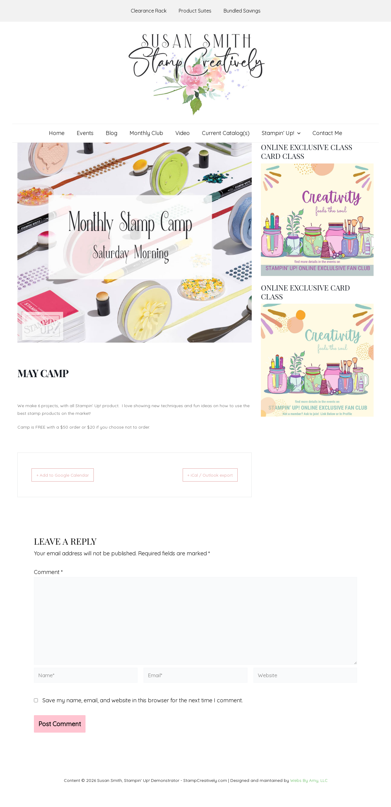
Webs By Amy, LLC (309, 780)
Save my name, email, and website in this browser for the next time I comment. (142, 704)
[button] (278, 133)
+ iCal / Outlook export (204, 475)
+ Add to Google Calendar (68, 475)
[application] (294, 133)
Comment (48, 572)
